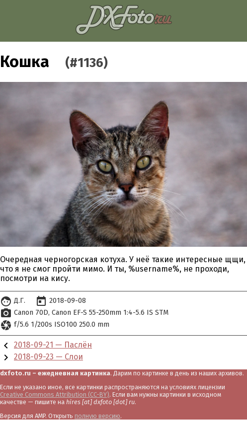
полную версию (97, 416)
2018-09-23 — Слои (48, 356)
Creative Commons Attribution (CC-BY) (54, 394)
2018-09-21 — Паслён (53, 345)
